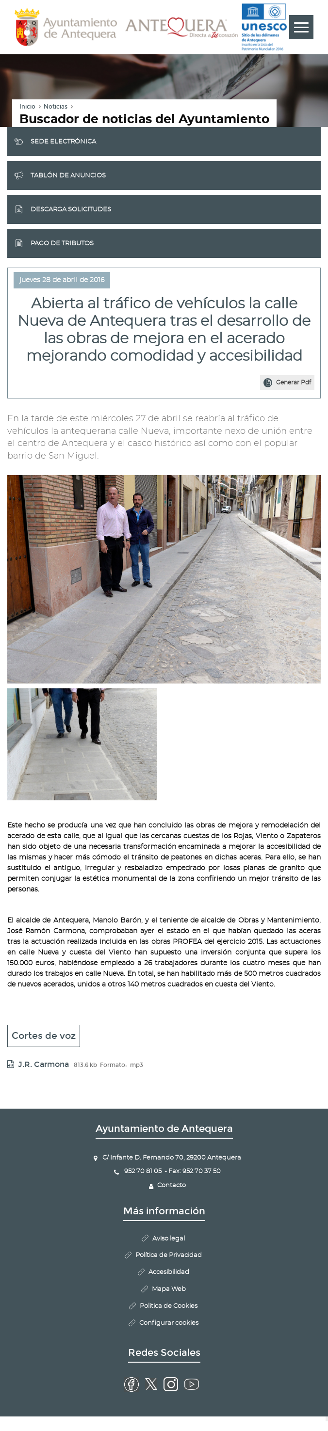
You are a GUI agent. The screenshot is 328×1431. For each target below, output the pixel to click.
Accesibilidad (168, 1272)
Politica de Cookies (168, 1306)
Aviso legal (168, 1239)
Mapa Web (169, 1289)
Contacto (171, 1185)
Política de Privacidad (168, 1255)
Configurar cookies (168, 1323)
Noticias (55, 106)
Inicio (27, 106)
